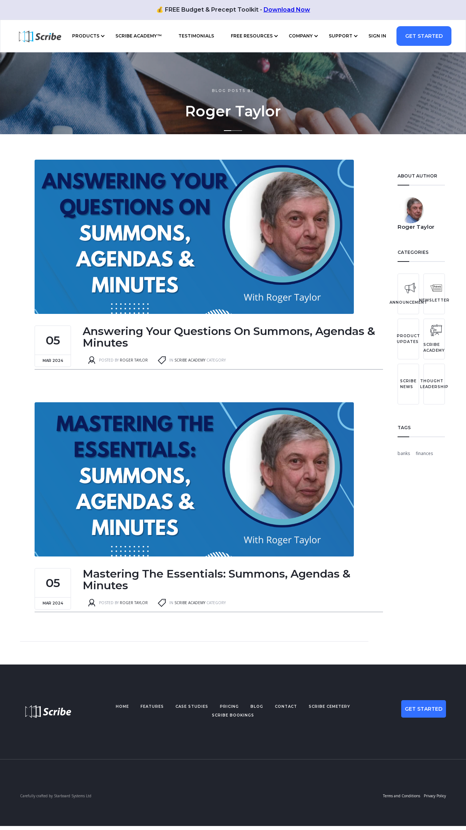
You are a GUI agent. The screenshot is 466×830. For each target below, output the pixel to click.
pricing (229, 706)
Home (122, 706)
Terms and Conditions (401, 795)
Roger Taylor (134, 360)
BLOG (256, 706)
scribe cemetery (329, 706)
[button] (87, 36)
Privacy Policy (435, 795)
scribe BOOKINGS (233, 715)
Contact (286, 706)
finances (424, 453)
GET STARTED (424, 36)
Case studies (191, 706)
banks (404, 453)
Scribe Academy (189, 360)
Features (152, 706)
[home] (36, 36)
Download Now (287, 9)
